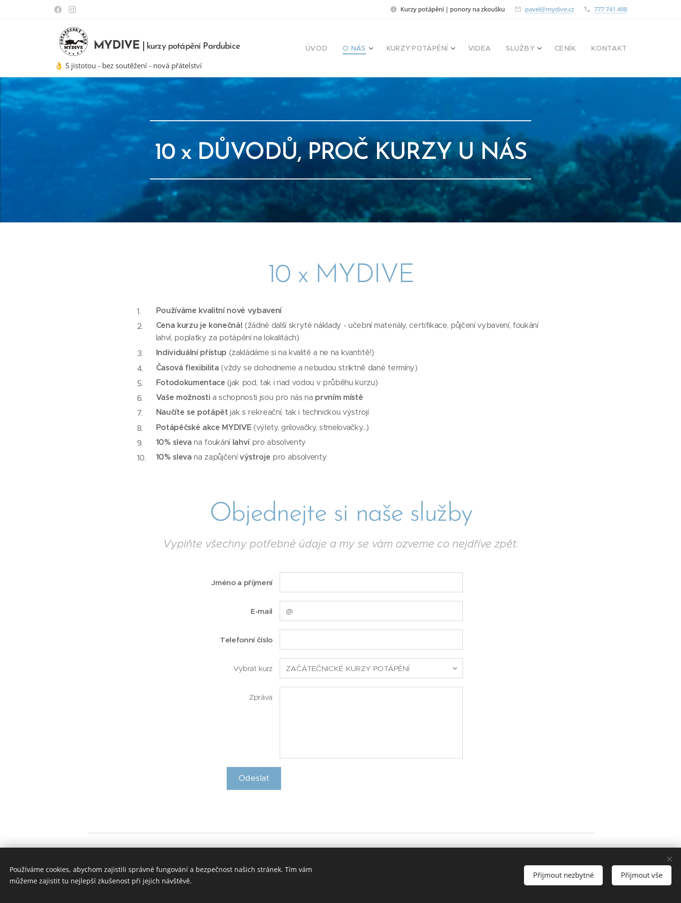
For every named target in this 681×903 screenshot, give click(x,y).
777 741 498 (610, 9)
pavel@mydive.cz (549, 9)
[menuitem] (341, 48)
